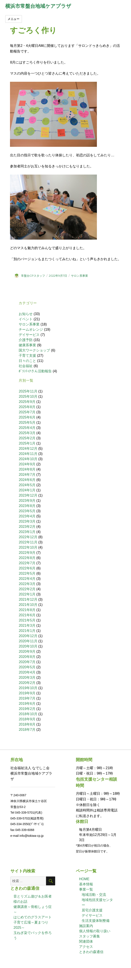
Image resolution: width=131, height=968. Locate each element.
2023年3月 (27, 521)
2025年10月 (28, 396)
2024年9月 (27, 464)
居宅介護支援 (92, 910)
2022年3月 (27, 584)
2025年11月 (28, 391)
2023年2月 (27, 526)
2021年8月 (27, 610)
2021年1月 (27, 631)
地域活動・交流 (94, 894)
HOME (84, 879)
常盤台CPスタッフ (33, 275)
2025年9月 (27, 402)
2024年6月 (27, 480)
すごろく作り (33, 30)
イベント (26, 319)
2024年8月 (27, 469)
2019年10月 (28, 688)
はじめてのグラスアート (32, 917)
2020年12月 (28, 636)
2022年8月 (27, 558)
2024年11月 (28, 454)
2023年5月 (27, 511)
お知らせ (26, 314)
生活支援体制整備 (95, 920)
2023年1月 (27, 532)
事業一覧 (86, 889)
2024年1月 (27, 490)
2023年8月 (27, 506)
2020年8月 (27, 657)
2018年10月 (28, 714)
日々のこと (27, 361)
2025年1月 (27, 443)
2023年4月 (27, 516)
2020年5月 (27, 667)
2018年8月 (27, 724)
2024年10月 (28, 459)
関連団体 (86, 941)
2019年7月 (27, 698)
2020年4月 (27, 672)
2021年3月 (27, 625)
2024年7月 (27, 474)
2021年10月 (28, 605)
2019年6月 (27, 703)
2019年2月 (27, 709)
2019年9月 (27, 693)
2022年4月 (27, 578)
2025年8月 (27, 407)
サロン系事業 (79, 275)
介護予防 (26, 340)
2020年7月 (27, 662)
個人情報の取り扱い (94, 931)
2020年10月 (28, 646)
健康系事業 (27, 345)
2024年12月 (28, 448)
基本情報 (86, 884)
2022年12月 (28, 537)
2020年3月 (27, 677)
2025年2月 (27, 438)
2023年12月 (28, 495)
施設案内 (86, 926)
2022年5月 (27, 573)
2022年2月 (27, 589)
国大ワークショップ (34, 350)
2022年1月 (27, 594)
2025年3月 (27, 433)
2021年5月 (27, 620)
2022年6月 (27, 568)
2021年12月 (28, 599)
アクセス (86, 946)
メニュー (13, 19)
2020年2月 (27, 683)
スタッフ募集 (89, 936)
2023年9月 (27, 500)
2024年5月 (27, 485)
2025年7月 (27, 412)
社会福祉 (26, 366)
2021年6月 (27, 615)
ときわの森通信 (91, 952)
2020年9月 (27, 651)
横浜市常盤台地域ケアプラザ (38, 6)
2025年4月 (27, 428)
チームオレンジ (31, 329)
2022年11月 (28, 542)
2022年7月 (27, 563)
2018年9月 (27, 719)
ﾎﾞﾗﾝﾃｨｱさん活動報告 (35, 371)
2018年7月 (27, 729)
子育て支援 (27, 355)
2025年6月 (27, 417)
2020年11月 (28, 641)
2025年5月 (27, 422)
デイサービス (29, 335)
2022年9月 (27, 552)
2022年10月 (28, 547)
